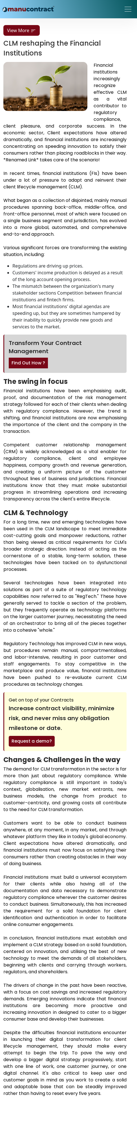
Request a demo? (32, 741)
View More (21, 30)
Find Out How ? (28, 363)
